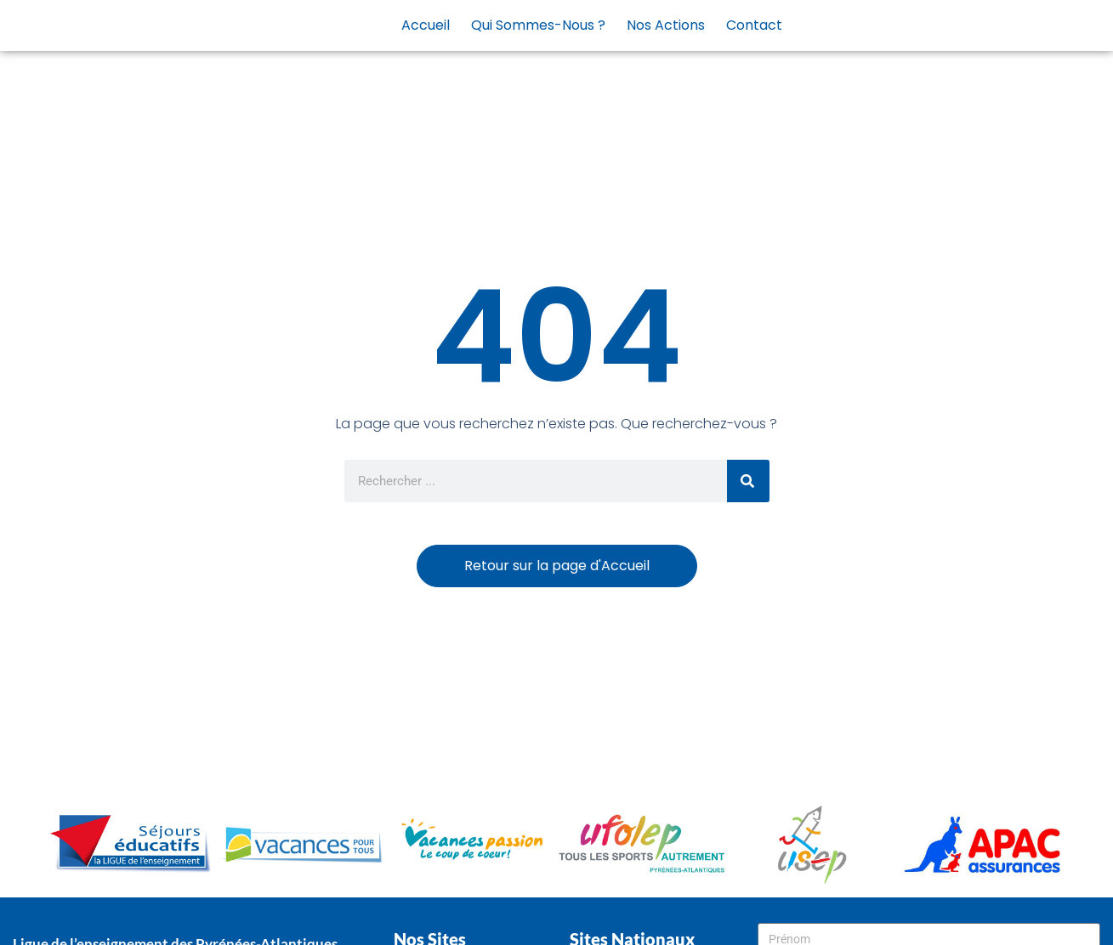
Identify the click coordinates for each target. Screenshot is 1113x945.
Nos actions (666, 25)
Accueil (425, 25)
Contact (754, 25)
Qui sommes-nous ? (538, 25)
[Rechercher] (748, 481)
